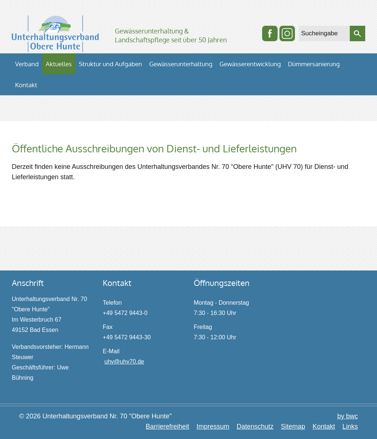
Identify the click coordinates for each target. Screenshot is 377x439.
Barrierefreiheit (167, 426)
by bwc (347, 416)
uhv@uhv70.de (124, 361)
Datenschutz (255, 426)
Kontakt (324, 426)
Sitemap (293, 426)
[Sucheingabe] (324, 33)
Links (350, 426)
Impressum (213, 426)
